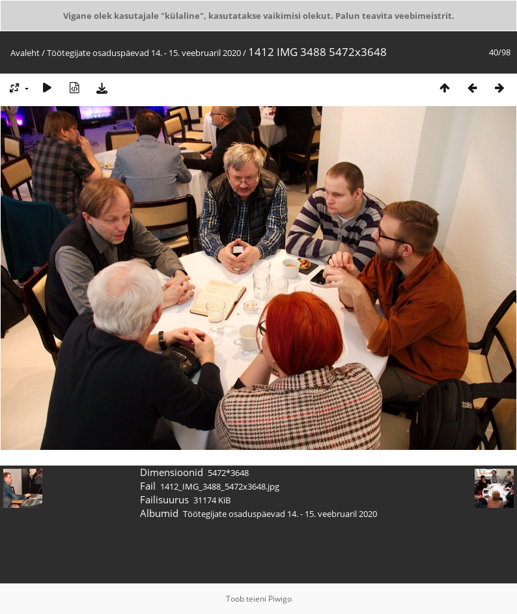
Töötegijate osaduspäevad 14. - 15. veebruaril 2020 (144, 53)
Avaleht (25, 53)
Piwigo (280, 598)
